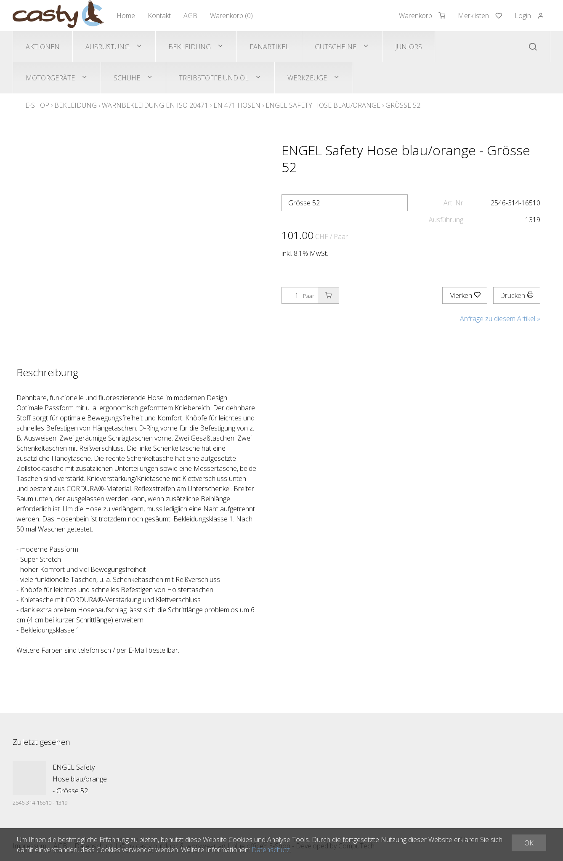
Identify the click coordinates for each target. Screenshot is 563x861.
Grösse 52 (402, 105)
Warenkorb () (231, 15)
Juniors (408, 46)
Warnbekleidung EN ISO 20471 (155, 105)
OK (529, 843)
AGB (190, 15)
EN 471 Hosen (236, 105)
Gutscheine (335, 46)
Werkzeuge (307, 77)
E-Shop (37, 105)
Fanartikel (269, 46)
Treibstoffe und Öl (214, 77)
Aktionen (43, 46)
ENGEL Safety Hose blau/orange (323, 105)
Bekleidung (189, 46)
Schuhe (127, 77)
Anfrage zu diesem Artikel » (500, 318)
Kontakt (159, 15)
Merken (465, 295)
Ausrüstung (107, 46)
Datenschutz (271, 849)
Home (126, 15)
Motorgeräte (50, 77)
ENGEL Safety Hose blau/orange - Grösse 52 (80, 779)
